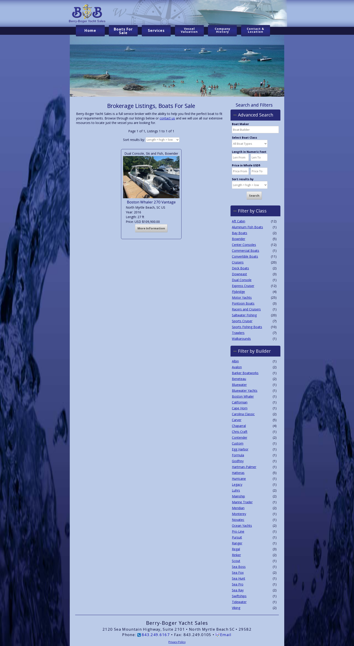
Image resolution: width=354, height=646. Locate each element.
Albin (235, 361)
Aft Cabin (238, 221)
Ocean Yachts (242, 525)
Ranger (237, 543)
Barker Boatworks (245, 373)
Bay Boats (239, 233)
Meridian (238, 508)
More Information (151, 228)
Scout (236, 561)
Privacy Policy (177, 642)
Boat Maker (240, 124)
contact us (167, 118)
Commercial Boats (245, 250)
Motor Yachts (242, 297)
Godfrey (238, 461)
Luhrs (236, 490)
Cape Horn (239, 408)
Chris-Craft (239, 431)
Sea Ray (238, 590)
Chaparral (239, 426)
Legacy (237, 484)
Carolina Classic (243, 414)
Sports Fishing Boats (247, 326)
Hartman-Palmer (244, 467)
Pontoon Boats (243, 303)
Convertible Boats (245, 256)
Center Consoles (244, 244)
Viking (236, 608)
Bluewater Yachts (244, 390)
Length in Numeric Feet (249, 152)
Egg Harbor (240, 449)
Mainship (238, 496)
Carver (236, 420)
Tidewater (239, 602)
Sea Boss (239, 566)
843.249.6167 (156, 634)
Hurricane (239, 478)
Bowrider (238, 238)
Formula (238, 455)
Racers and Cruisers (246, 309)
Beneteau (239, 379)
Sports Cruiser (242, 321)
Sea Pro (237, 584)
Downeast (239, 274)
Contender (239, 437)
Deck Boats (240, 268)
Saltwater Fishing (244, 315)
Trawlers (238, 332)
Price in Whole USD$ (246, 165)
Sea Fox (238, 572)
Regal (236, 549)
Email (226, 634)
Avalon (237, 367)
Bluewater (239, 384)
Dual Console (242, 280)
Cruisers (238, 262)
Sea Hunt (238, 578)
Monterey (239, 514)
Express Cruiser (243, 285)
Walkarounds (241, 338)
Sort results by (243, 179)
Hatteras (238, 473)
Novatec (238, 520)
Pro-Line (238, 531)
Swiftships (239, 596)
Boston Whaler (243, 396)
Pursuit (237, 537)
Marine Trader (242, 502)
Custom (237, 443)
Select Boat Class (244, 138)
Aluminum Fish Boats (247, 227)
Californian (239, 402)
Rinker (236, 555)
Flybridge (238, 291)
